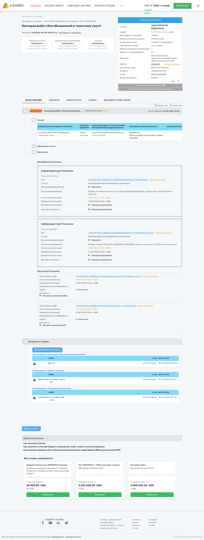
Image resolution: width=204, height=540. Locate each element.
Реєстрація (183, 5)
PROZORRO (35, 5)
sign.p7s (51, 363)
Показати (94, 187)
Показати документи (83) (53, 296)
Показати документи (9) (52, 325)
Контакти (136, 525)
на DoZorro (76, 32)
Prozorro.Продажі (104, 5)
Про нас (135, 528)
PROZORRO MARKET (54, 5)
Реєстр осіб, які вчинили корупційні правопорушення (150, 89)
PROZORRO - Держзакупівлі (110, 520)
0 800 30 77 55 (151, 5)
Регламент (153, 520)
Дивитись (48, 494)
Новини (135, 523)
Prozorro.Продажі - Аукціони (112, 525)
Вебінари (152, 523)
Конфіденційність (57, 537)
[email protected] (158, 74)
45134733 (155, 64)
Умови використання (73, 537)
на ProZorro (64, 32)
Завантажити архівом (47, 349)
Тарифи (152, 525)
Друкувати (31, 428)
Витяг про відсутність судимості (150, 85)
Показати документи (100, 205)
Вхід (166, 5)
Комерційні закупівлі (79, 5)
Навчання (136, 520)
